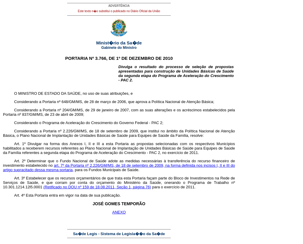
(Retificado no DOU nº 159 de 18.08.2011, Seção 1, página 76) (97, 187)
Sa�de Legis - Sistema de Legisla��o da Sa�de (119, 234)
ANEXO (119, 212)
